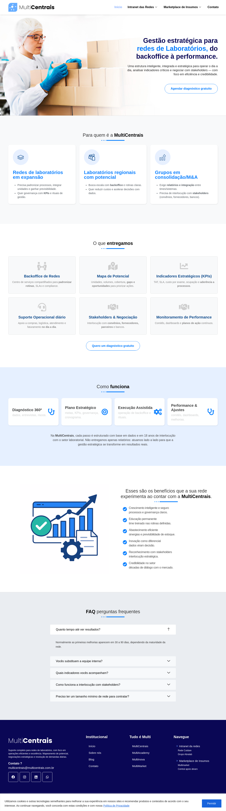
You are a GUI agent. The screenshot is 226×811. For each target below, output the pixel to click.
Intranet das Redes (142, 7)
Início (118, 7)
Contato (213, 7)
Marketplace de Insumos (182, 7)
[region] (113, 802)
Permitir (211, 803)
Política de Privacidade (116, 805)
